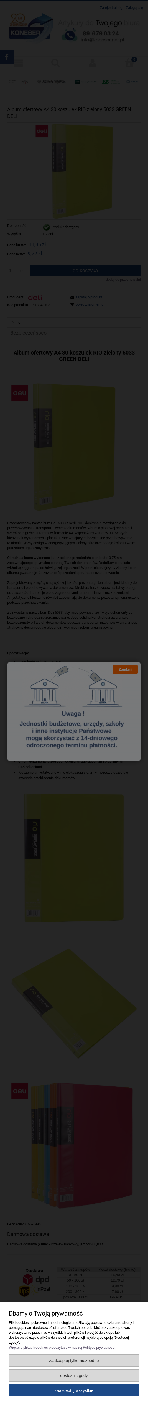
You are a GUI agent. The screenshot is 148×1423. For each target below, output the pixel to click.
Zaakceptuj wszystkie (74, 1390)
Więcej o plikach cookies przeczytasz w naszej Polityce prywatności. (62, 1347)
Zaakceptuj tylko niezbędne (74, 1360)
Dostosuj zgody (74, 1375)
